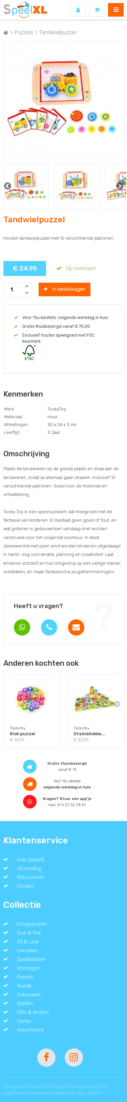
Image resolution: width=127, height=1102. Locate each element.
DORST (95, 1093)
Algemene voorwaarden (28, 1093)
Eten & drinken (33, 1012)
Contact (25, 886)
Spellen (25, 1003)
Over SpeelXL (31, 859)
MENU (116, 10)
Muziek (24, 985)
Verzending (29, 868)
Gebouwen (28, 994)
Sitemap (58, 1086)
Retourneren (30, 877)
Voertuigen (28, 968)
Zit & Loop (28, 941)
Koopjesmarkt (31, 924)
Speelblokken (31, 959)
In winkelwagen (64, 289)
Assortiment (30, 1030)
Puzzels (25, 977)
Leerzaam (27, 950)
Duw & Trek (29, 933)
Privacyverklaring (87, 1086)
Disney (24, 1021)
